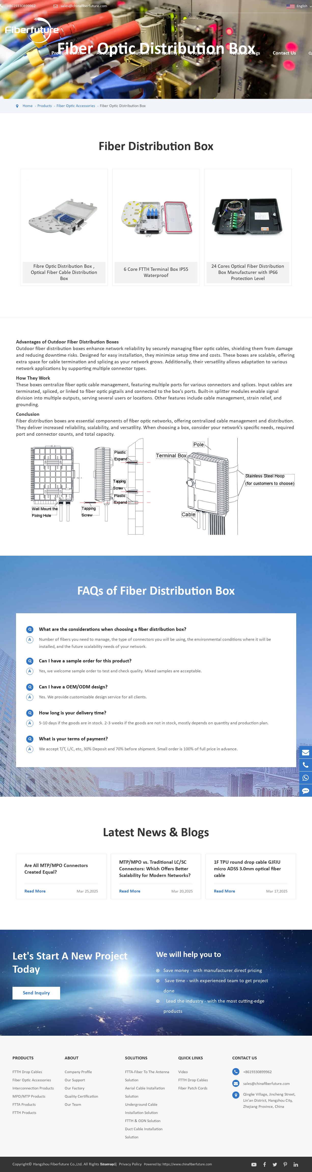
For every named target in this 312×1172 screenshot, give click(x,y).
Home (28, 106)
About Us (106, 57)
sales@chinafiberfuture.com (84, 6)
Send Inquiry (36, 993)
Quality (169, 57)
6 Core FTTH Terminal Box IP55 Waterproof (156, 272)
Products (44, 106)
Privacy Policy (130, 1164)
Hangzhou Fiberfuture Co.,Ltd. (58, 1164)
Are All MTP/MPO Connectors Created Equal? (56, 869)
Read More (61, 891)
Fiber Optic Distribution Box (123, 106)
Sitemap (107, 1164)
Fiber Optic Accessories (76, 106)
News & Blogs (245, 57)
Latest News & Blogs (156, 833)
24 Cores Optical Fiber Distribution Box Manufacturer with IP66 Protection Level (247, 272)
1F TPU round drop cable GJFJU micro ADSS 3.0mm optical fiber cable (247, 869)
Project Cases (204, 57)
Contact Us (284, 57)
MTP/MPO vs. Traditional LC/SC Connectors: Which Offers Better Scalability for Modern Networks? (155, 869)
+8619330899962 (21, 6)
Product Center (67, 57)
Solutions (139, 57)
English (302, 6)
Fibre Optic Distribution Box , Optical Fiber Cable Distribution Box (64, 272)
